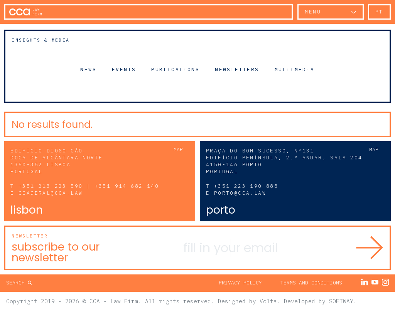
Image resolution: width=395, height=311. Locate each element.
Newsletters (237, 69)
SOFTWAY (341, 301)
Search (17, 282)
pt (379, 11)
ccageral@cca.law (51, 193)
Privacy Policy (240, 282)
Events (124, 69)
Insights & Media (40, 40)
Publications (175, 69)
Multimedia (295, 69)
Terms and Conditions (311, 282)
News (88, 69)
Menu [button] (313, 11)
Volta (268, 301)
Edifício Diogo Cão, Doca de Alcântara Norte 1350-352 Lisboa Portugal (56, 161)
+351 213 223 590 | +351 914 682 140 (89, 186)
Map (178, 149)
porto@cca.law (240, 193)
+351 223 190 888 (246, 186)
